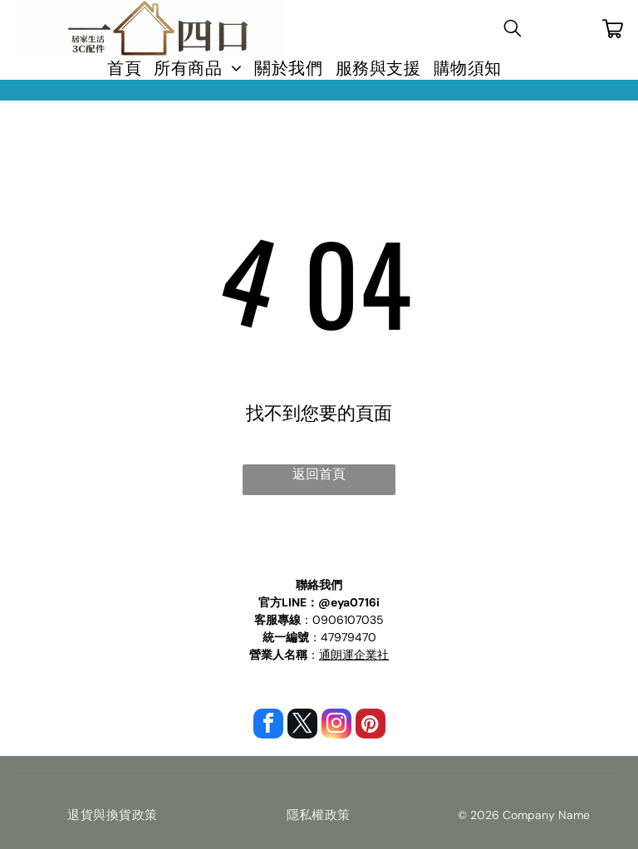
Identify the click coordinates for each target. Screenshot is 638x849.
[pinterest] (370, 726)
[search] (512, 30)
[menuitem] (118, 68)
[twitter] (302, 726)
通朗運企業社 (354, 654)
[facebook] (268, 726)
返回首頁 (319, 474)
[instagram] (336, 726)
